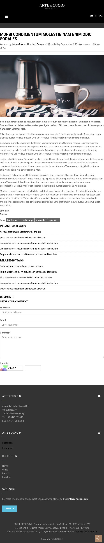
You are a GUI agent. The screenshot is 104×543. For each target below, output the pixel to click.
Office (5, 469)
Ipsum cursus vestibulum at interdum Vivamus (22, 237)
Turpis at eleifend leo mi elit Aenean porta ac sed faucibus (28, 254)
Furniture (6, 477)
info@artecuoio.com (78, 499)
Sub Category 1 (39, 44)
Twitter (3, 214)
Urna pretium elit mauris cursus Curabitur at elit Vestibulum (29, 243)
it (96, 15)
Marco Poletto (19, 44)
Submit (7, 376)
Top (98, 538)
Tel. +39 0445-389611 (86, 531)
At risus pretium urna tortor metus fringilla (20, 232)
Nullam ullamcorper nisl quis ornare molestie (21, 266)
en (91, 15)
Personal (6, 473)
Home (5, 466)
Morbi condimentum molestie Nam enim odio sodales (26, 277)
